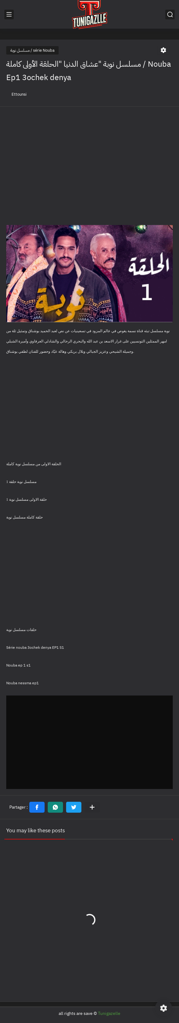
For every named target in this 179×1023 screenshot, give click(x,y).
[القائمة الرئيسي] (9, 14)
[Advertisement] (89, 156)
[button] (37, 807)
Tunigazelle (109, 1013)
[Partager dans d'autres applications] (92, 807)
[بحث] (170, 14)
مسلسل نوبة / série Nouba (32, 50)
